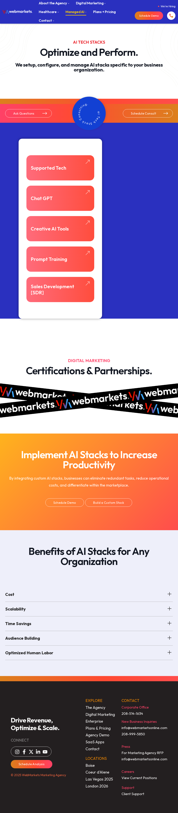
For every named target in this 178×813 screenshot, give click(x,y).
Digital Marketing (100, 714)
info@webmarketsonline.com (144, 728)
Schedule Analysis (31, 764)
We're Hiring (168, 6)
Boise (90, 765)
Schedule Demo (149, 15)
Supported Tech (60, 165)
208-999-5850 (133, 734)
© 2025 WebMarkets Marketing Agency (38, 775)
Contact (92, 748)
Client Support (133, 794)
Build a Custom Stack (108, 503)
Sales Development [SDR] (60, 288)
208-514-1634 (132, 713)
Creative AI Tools (60, 226)
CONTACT (130, 700)
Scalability (89, 608)
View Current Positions (139, 778)
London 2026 (97, 786)
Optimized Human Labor (89, 652)
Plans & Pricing (98, 728)
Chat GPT (60, 195)
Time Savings (89, 623)
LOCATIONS (96, 758)
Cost (89, 594)
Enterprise (94, 721)
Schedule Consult (149, 113)
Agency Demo (97, 735)
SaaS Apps (95, 741)
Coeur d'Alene (97, 772)
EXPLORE (94, 700)
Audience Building (89, 637)
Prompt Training (60, 256)
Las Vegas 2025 (99, 779)
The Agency (95, 707)
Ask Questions (30, 113)
